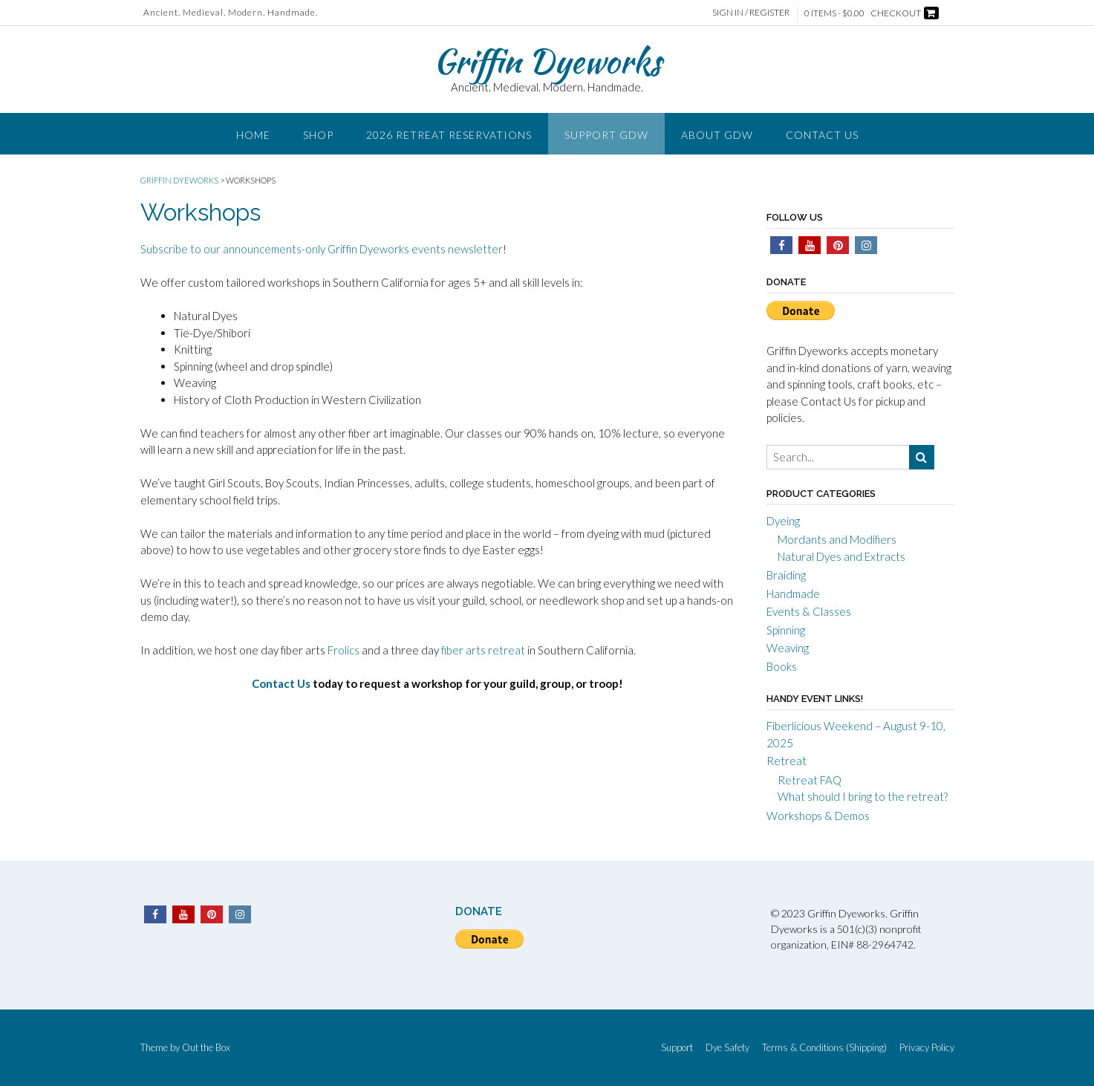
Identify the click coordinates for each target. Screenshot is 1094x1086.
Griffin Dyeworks (547, 61)
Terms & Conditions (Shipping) (824, 1048)
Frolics (343, 650)
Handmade (793, 593)
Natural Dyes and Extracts (841, 556)
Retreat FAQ (809, 780)
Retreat (786, 760)
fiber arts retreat (483, 650)
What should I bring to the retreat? (863, 796)
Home (253, 135)
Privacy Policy (926, 1048)
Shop (318, 135)
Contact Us (822, 135)
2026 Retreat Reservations (449, 135)
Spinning (785, 630)
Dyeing (783, 520)
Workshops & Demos (818, 815)
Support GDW (606, 135)
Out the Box (206, 1047)
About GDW (717, 135)
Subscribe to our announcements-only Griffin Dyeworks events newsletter (321, 249)
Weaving (787, 647)
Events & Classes (808, 611)
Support (677, 1048)
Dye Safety (727, 1048)
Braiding (786, 575)
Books (781, 666)
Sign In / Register (750, 12)
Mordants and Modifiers (837, 539)
